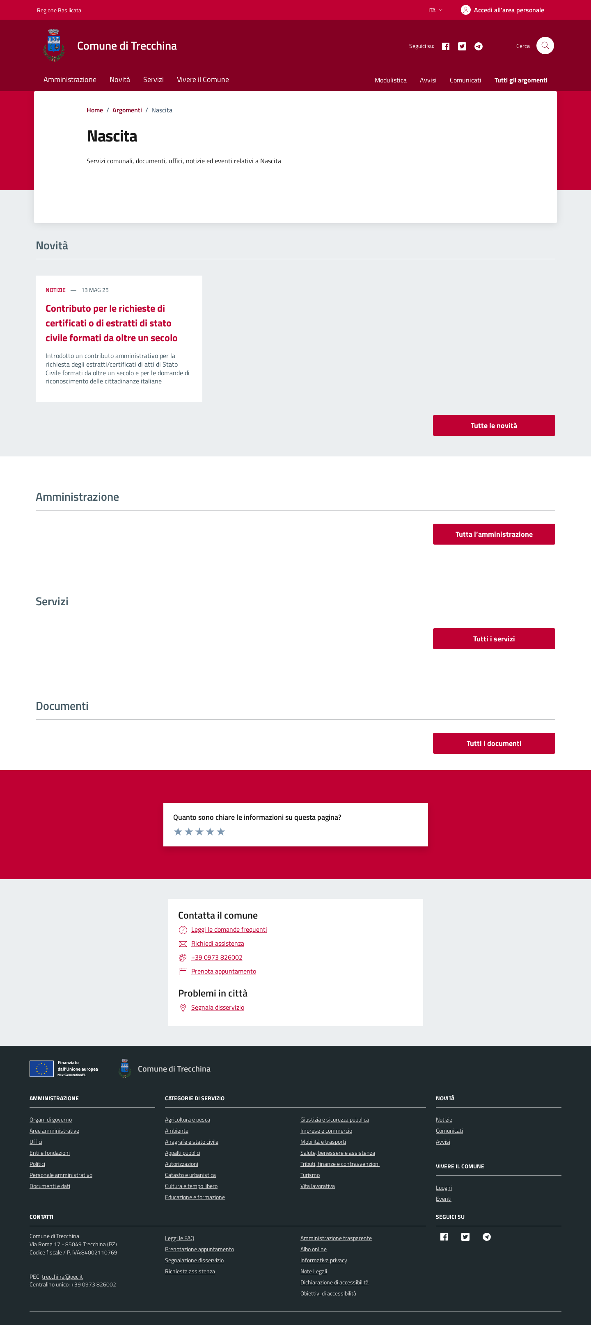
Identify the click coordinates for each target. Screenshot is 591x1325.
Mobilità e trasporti (323, 1141)
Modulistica (391, 80)
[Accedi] (502, 10)
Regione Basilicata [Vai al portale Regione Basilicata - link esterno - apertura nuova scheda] (59, 10)
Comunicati (465, 80)
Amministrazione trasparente (336, 1238)
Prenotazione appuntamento (199, 1249)
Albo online (313, 1249)
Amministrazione (70, 79)
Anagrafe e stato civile (191, 1141)
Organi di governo (51, 1119)
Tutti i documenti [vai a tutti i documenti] (494, 743)
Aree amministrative (54, 1130)
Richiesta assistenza (190, 1271)
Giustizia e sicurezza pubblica (334, 1119)
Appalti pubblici (182, 1152)
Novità (120, 79)
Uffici (36, 1141)
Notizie (56, 289)
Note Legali (313, 1271)
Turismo (310, 1174)
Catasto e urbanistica (190, 1174)
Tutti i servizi (494, 638)
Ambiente (176, 1130)
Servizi (153, 79)
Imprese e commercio (326, 1130)
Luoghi (444, 1187)
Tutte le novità (494, 425)
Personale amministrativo (61, 1174)
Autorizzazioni (181, 1163)
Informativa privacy (323, 1260)
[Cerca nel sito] (545, 46)
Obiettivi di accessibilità (328, 1293)
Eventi (443, 1198)
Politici (37, 1163)
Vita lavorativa (317, 1185)
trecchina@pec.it (62, 1276)
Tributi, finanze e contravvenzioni (340, 1163)
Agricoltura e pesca (187, 1119)
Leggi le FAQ (179, 1238)
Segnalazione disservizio (194, 1260)
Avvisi (428, 80)
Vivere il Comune (203, 79)
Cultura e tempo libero (191, 1185)
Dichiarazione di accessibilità (334, 1282)
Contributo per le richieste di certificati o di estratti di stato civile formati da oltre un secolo (112, 323)
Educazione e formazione (195, 1197)
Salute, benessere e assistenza (337, 1152)
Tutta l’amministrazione (494, 534)
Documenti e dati (50, 1185)
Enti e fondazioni (50, 1152)
